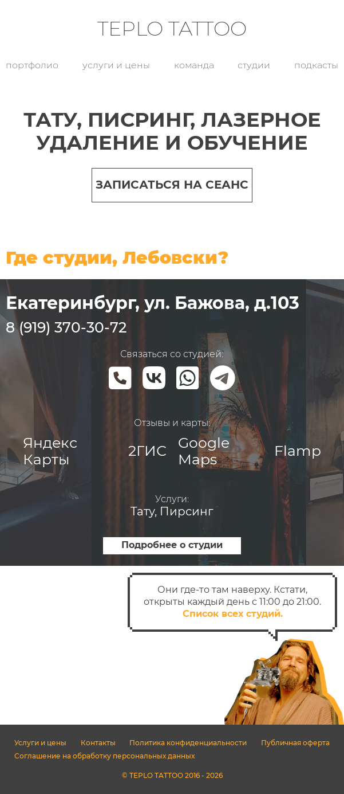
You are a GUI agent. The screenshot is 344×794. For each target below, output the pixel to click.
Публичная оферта (295, 742)
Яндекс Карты (50, 451)
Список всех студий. (233, 613)
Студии (254, 65)
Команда (194, 65)
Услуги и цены (116, 65)
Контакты (98, 742)
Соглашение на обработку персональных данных (104, 756)
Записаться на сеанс (172, 184)
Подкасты (316, 65)
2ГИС (147, 450)
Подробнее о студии (172, 544)
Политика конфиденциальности (188, 742)
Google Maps (204, 451)
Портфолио (32, 65)
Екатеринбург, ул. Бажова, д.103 (152, 303)
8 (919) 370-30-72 (66, 327)
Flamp (297, 450)
